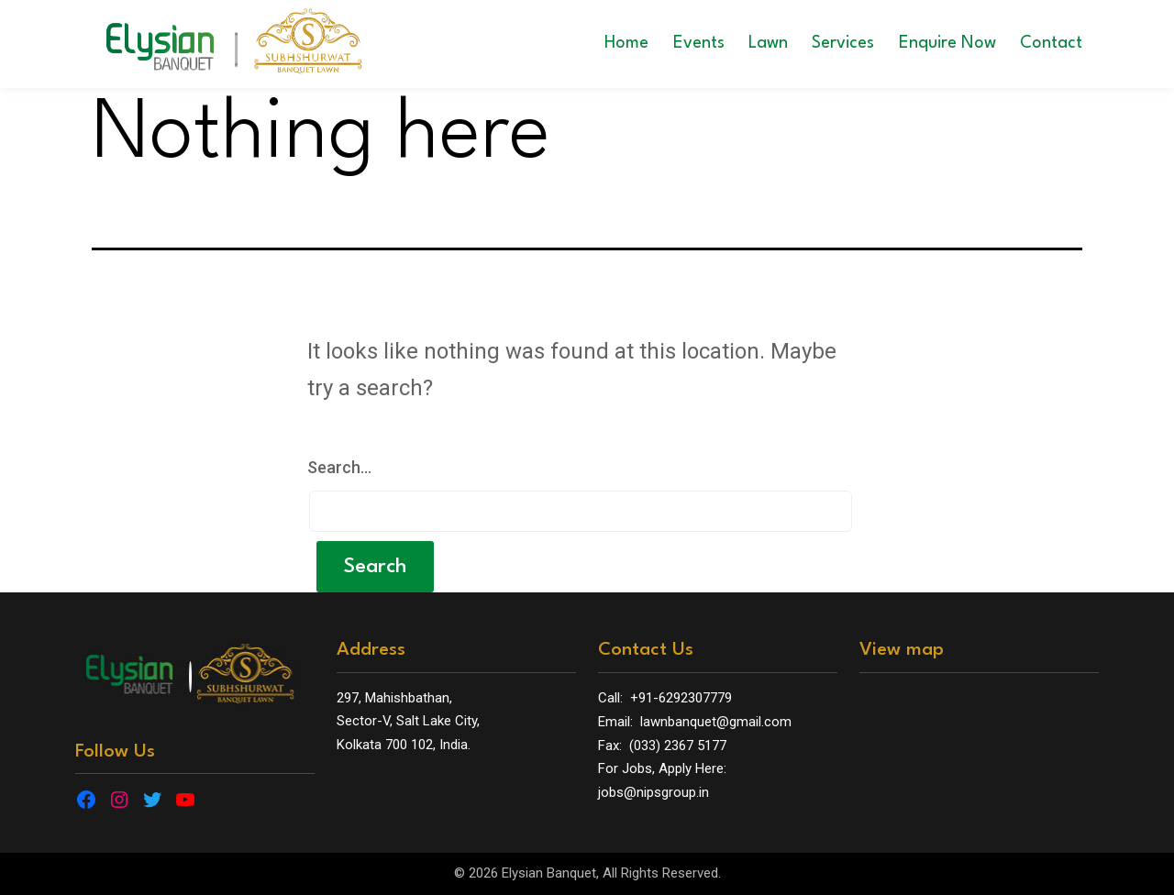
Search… (339, 467)
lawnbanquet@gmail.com (716, 721)
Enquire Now (947, 43)
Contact (1051, 43)
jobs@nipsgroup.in (653, 792)
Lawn (768, 43)
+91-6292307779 (681, 698)
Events (699, 43)
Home (626, 43)
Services (843, 43)
